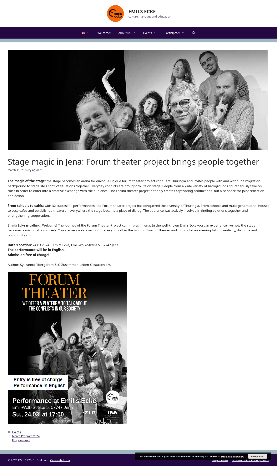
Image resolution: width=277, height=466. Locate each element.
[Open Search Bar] (193, 33)
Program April (21, 440)
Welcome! (104, 33)
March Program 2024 (26, 436)
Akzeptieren (257, 456)
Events (151, 33)
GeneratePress (60, 460)
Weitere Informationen (232, 456)
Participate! (176, 33)
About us (128, 33)
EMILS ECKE (142, 11)
